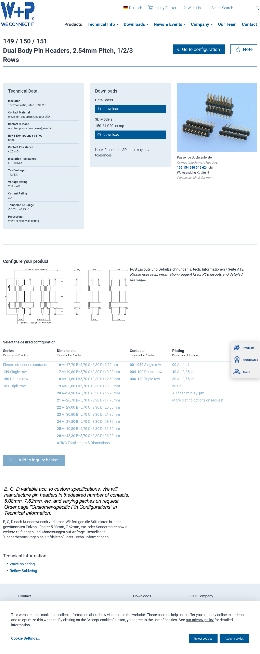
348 (198, 167)
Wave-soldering (22, 564)
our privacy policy (200, 618)
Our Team (227, 24)
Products (73, 24)
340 (192, 167)
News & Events (168, 24)
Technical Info (101, 24)
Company (200, 24)
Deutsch (132, 10)
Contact (249, 24)
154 (186, 167)
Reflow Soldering (23, 571)
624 (205, 167)
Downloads (134, 24)
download (111, 109)
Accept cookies (231, 638)
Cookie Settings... (25, 638)
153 (179, 167)
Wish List (189, 10)
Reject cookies (193, 638)
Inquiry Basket (159, 10)
